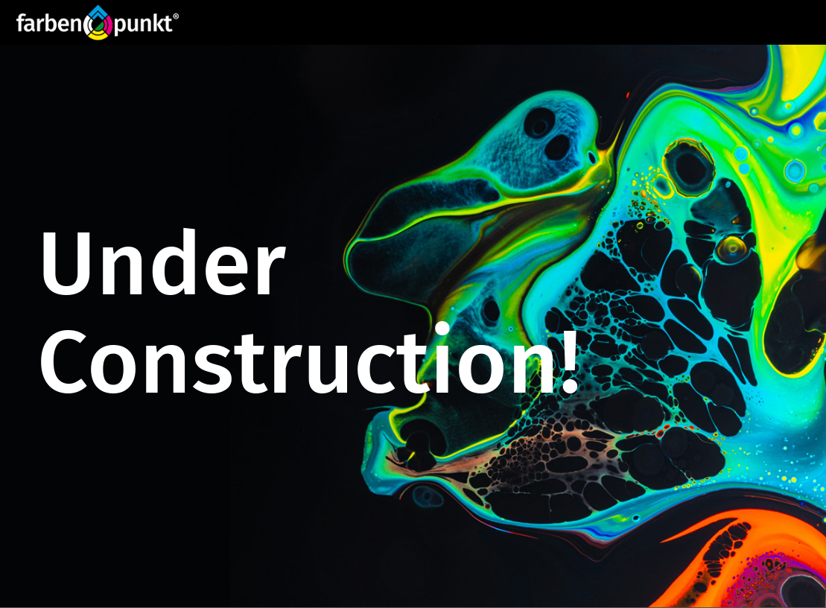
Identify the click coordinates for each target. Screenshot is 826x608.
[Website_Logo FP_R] (97, 22)
